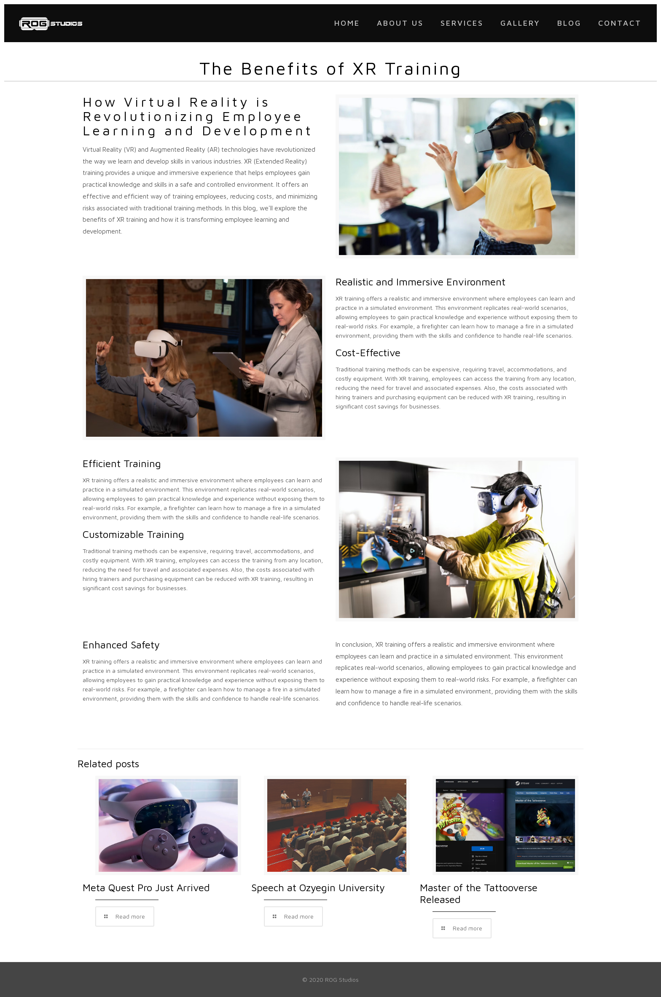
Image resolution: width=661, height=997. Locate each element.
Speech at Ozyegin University (318, 887)
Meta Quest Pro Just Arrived (146, 887)
